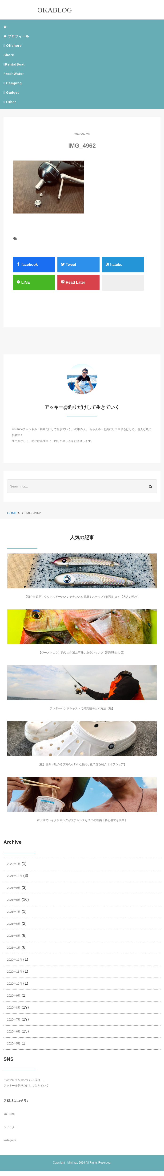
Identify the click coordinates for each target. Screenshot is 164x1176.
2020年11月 (14, 971)
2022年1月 (13, 864)
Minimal (72, 1162)
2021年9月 (13, 888)
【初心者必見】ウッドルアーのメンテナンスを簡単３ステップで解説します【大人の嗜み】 (82, 596)
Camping (13, 83)
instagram (10, 1140)
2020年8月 (13, 1007)
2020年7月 (13, 1019)
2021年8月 (13, 899)
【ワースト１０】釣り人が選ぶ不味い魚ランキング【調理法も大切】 (82, 652)
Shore (9, 55)
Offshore (13, 45)
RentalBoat (14, 64)
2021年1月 (13, 947)
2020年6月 (13, 1031)
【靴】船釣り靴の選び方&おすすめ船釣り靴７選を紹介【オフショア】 (82, 764)
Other (10, 102)
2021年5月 (13, 935)
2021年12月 (14, 876)
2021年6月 (13, 923)
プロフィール (16, 36)
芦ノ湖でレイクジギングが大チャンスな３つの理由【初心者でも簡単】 (82, 820)
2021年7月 (13, 911)
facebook (27, 264)
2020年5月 (13, 1043)
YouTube (9, 1114)
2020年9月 (13, 995)
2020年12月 (14, 959)
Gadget (11, 92)
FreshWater (14, 74)
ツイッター (11, 1127)
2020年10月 (14, 983)
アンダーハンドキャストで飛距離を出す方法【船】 (82, 708)
